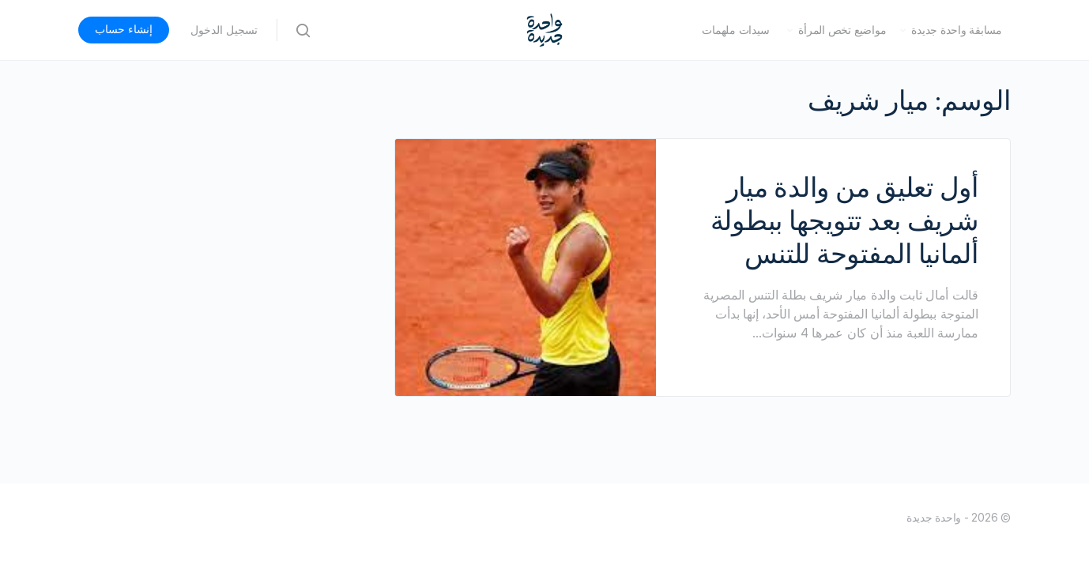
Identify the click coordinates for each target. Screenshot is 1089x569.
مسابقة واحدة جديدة (956, 30)
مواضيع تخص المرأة (842, 30)
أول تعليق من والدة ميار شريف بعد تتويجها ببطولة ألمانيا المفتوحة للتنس (844, 220)
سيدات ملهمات (735, 30)
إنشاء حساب (124, 29)
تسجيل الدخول (224, 30)
